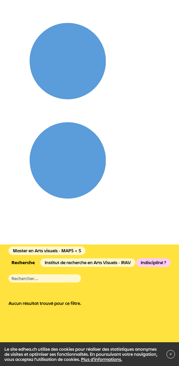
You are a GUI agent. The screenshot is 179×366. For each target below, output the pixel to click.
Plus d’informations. (101, 359)
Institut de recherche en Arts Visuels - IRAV (88, 262)
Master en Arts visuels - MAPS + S (47, 250)
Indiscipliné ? (153, 262)
